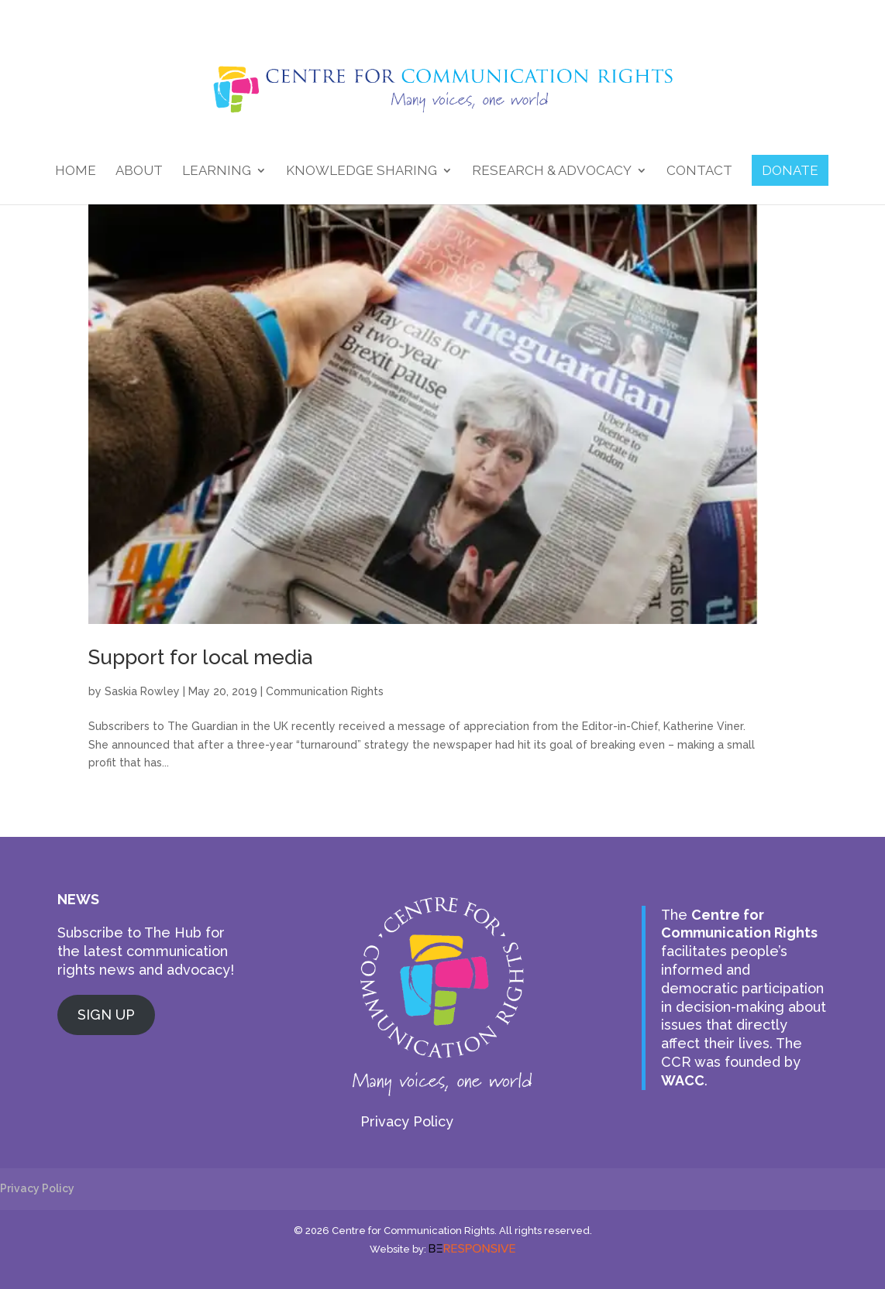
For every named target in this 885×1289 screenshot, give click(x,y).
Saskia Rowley (142, 691)
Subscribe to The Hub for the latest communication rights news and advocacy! (145, 951)
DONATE (790, 170)
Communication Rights (325, 691)
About (139, 171)
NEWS (78, 899)
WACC (682, 1080)
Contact (699, 171)
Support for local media (200, 657)
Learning (216, 171)
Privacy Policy (406, 1121)
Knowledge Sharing (361, 171)
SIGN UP (106, 1014)
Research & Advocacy (552, 171)
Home (75, 171)
